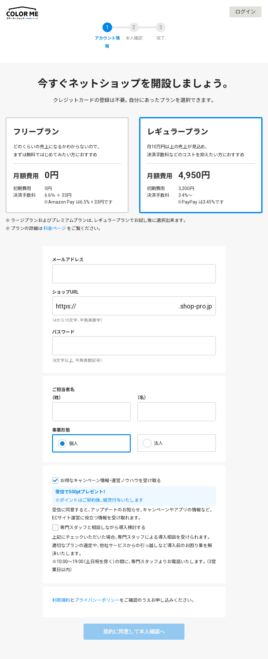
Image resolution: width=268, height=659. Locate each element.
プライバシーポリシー (97, 600)
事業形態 (61, 430)
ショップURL (65, 292)
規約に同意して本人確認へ (134, 631)
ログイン (245, 12)
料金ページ (54, 228)
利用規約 (61, 600)
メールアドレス (68, 259)
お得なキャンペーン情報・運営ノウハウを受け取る (110, 480)
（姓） (56, 397)
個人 (73, 443)
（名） (141, 397)
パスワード (63, 331)
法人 (158, 443)
